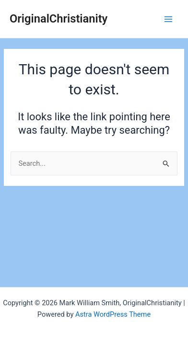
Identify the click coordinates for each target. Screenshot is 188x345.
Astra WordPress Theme (113, 314)
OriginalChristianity (58, 18)
